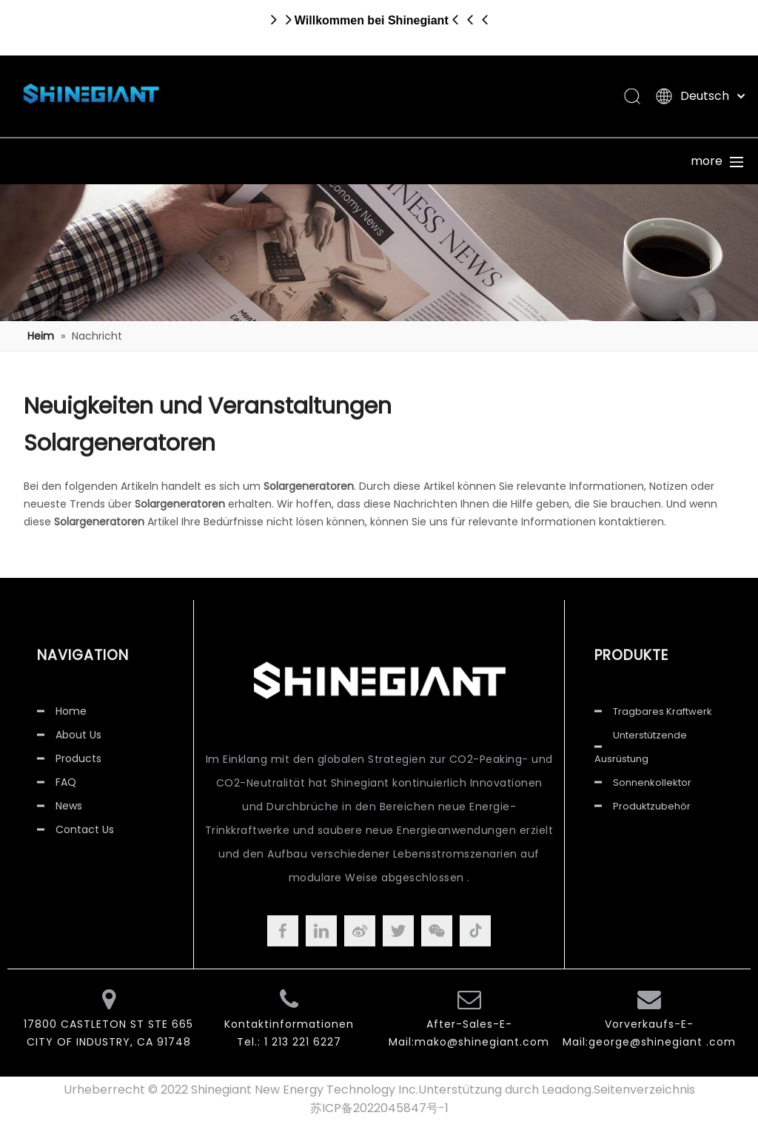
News (69, 805)
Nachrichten (623, 160)
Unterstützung (396, 160)
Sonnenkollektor (652, 782)
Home (71, 711)
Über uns (283, 160)
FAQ (66, 782)
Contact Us (85, 829)
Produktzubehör (652, 806)
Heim (56, 160)
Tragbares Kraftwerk (662, 711)
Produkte (169, 160)
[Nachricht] (379, 253)
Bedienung (510, 160)
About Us (78, 734)
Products (78, 758)
